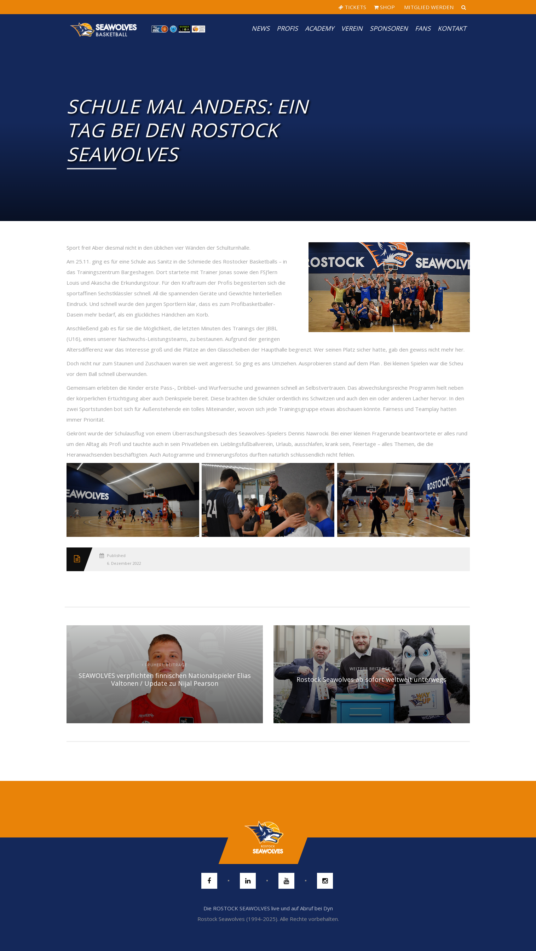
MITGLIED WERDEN (428, 7)
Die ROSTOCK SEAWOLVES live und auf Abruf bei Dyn (268, 908)
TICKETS (352, 7)
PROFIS (287, 28)
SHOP (384, 7)
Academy (319, 28)
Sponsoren (389, 28)
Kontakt (452, 28)
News (261, 28)
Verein (352, 28)
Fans (423, 28)
